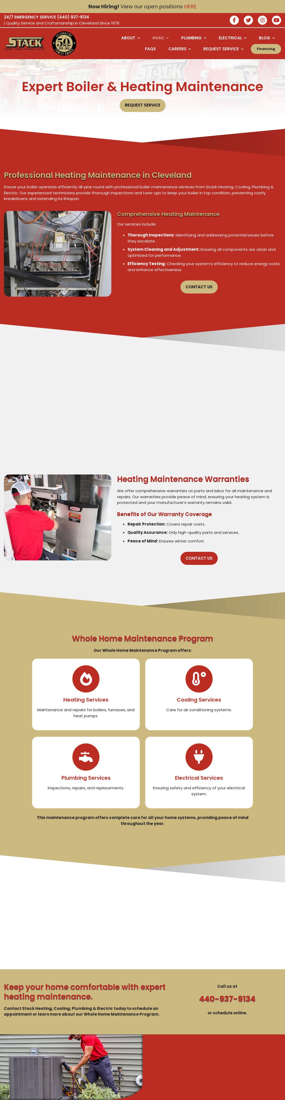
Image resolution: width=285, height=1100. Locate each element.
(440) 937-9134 (73, 17)
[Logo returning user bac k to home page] (24, 43)
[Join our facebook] (234, 20)
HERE (190, 6)
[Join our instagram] (262, 20)
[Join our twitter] (248, 20)
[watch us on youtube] (276, 20)
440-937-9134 (227, 998)
